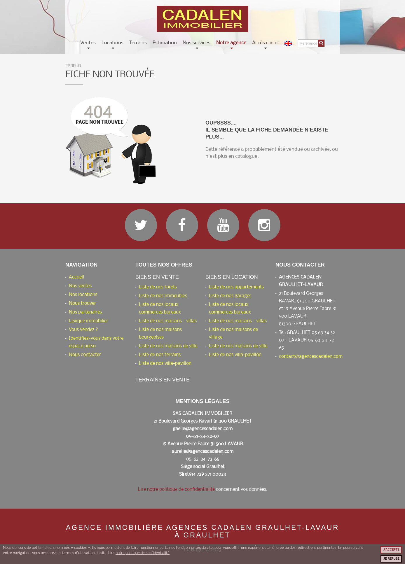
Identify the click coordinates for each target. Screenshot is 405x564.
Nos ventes (80, 285)
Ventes (88, 43)
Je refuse (391, 558)
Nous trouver (82, 303)
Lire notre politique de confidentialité (176, 489)
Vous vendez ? (83, 329)
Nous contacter (85, 354)
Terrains (138, 43)
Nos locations (83, 294)
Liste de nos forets (158, 287)
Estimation (165, 43)
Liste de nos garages (230, 295)
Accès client (265, 43)
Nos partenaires (85, 312)
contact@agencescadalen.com (311, 356)
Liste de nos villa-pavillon (165, 363)
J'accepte (391, 549)
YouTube (223, 225)
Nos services (196, 43)
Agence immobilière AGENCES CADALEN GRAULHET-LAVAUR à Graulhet (202, 531)
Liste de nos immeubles (163, 295)
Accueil (76, 277)
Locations (112, 43)
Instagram (264, 225)
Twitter (141, 225)
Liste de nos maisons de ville (168, 346)
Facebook (182, 225)
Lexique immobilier (88, 320)
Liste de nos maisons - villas (168, 320)
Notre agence (231, 43)
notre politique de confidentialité (143, 553)
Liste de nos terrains (160, 354)
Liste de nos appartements (236, 287)
